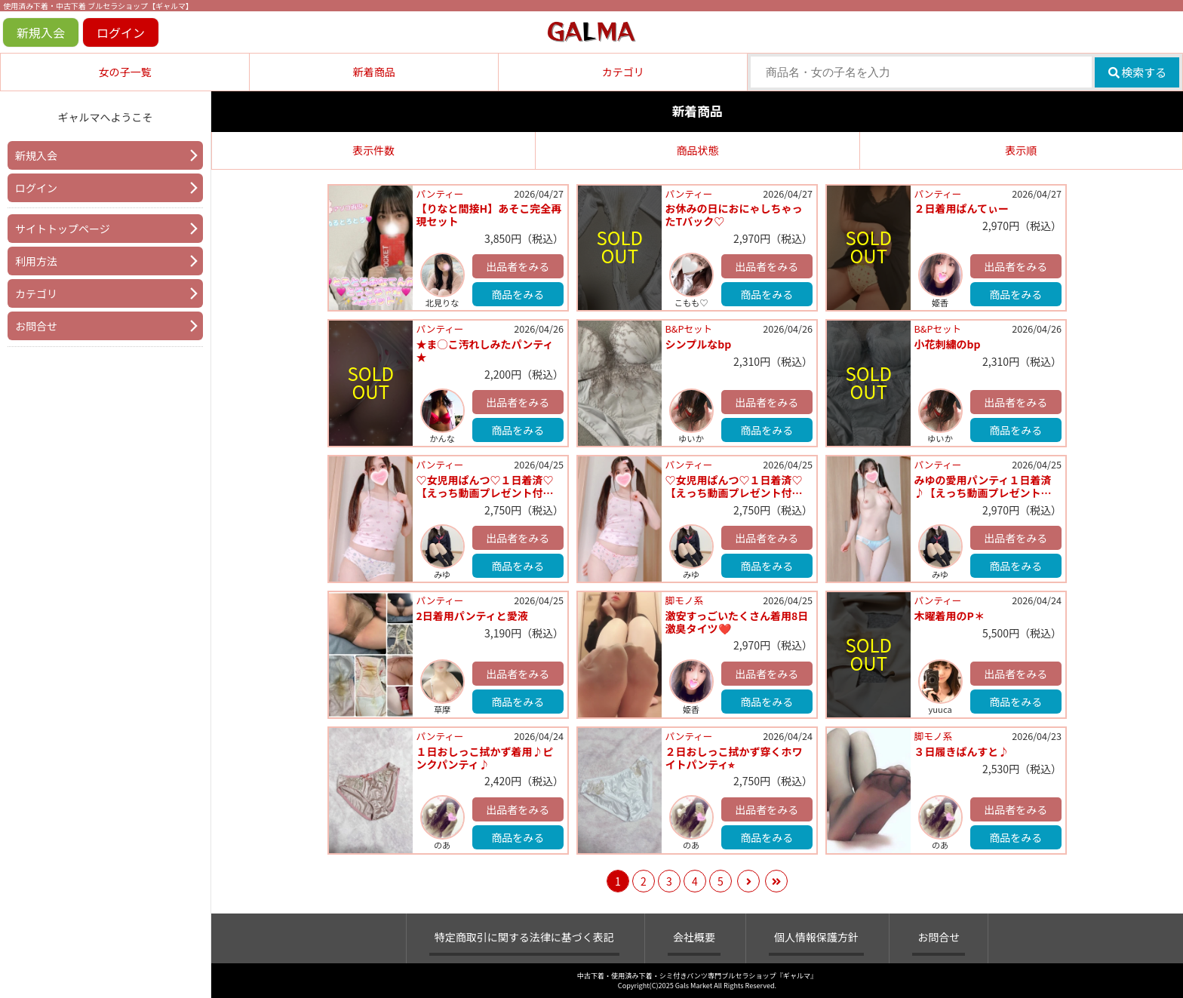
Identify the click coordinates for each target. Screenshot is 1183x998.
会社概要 (694, 936)
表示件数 (373, 150)
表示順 (1021, 150)
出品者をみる (517, 266)
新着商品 (374, 71)
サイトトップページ (62, 228)
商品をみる (517, 294)
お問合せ (36, 325)
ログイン (121, 32)
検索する (1137, 72)
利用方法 (36, 261)
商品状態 (697, 150)
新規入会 (41, 32)
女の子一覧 (125, 71)
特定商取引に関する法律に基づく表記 (524, 936)
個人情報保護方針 (816, 936)
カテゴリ (623, 71)
